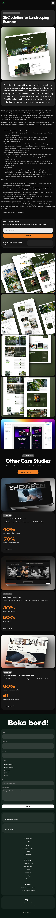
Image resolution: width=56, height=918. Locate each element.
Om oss (28, 851)
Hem (28, 841)
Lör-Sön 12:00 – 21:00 (28, 891)
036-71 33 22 (9, 830)
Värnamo (7, 770)
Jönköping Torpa (9, 767)
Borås (28, 879)
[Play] (28, 434)
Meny (28, 845)
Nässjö (6, 773)
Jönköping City (8, 764)
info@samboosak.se (11, 819)
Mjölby (6, 776)
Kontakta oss (28, 855)
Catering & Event (28, 848)
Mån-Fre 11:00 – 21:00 (28, 888)
